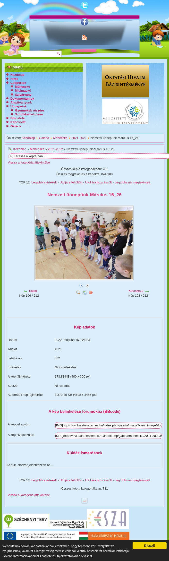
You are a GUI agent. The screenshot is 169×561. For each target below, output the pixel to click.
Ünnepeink (18, 106)
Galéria (15, 126)
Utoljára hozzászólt (98, 182)
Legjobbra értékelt (44, 182)
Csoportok (18, 83)
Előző (33, 291)
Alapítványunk (21, 102)
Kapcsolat (17, 122)
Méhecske (22, 86)
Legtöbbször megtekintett (132, 182)
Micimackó (23, 90)
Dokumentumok (22, 98)
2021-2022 (78, 138)
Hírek (14, 79)
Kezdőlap (17, 75)
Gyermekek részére (29, 110)
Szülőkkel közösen (29, 114)
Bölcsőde (17, 118)
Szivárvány (23, 94)
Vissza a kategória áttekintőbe (29, 162)
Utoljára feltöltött (70, 182)
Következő (136, 291)
